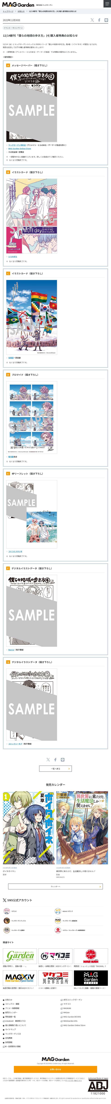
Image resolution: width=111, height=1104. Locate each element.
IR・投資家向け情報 (12, 1046)
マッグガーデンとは (13, 1033)
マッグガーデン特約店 (17, 145)
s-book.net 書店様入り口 (15, 1020)
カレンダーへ (55, 886)
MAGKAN (67, 1008)
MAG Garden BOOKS (72, 1016)
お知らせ (21, 11)
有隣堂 (11, 357)
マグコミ (67, 1003)
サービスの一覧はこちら (74, 1080)
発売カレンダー (11, 1012)
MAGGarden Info (70, 1020)
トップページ (8, 11)
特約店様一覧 (10, 1016)
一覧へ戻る (55, 768)
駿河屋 (11, 456)
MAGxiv (66, 1012)
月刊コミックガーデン (72, 999)
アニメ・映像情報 (12, 1008)
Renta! (11, 649)
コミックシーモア (15, 743)
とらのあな (12, 256)
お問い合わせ (55, 1069)
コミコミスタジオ (15, 551)
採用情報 (8, 1042)
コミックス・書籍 (12, 1003)
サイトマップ (10, 1029)
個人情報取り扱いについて (15, 1025)
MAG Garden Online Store (19, 148)
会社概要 (8, 1038)
